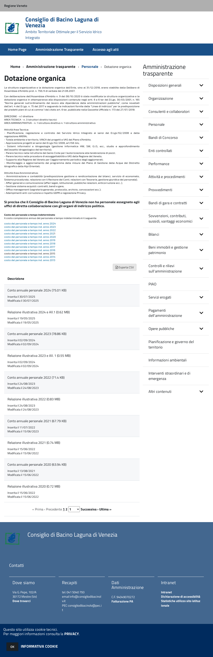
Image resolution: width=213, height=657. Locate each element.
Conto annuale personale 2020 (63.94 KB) (36, 464)
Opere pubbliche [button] (161, 328)
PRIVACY (71, 634)
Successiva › (89, 509)
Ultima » (105, 509)
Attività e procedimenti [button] (167, 176)
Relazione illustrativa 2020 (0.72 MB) (33, 486)
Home (15, 66)
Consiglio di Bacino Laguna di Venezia (63, 28)
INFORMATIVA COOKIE (39, 646)
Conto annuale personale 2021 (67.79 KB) (36, 420)
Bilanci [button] (154, 234)
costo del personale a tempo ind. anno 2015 (29, 253)
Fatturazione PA (122, 601)
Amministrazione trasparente (51, 66)
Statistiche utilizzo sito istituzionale (180, 603)
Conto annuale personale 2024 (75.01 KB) (36, 290)
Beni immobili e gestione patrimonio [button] (168, 249)
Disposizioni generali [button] (165, 85)
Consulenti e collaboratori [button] (169, 111)
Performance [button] (159, 164)
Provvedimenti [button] (160, 190)
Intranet (166, 592)
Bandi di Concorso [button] (163, 137)
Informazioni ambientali (168, 360)
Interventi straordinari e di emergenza (169, 375)
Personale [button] (157, 124)
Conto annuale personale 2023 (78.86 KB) (36, 333)
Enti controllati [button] (160, 150)
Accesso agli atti (106, 49)
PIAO (153, 284)
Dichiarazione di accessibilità (180, 596)
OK (12, 646)
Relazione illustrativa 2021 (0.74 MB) (33, 442)
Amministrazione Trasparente (60, 49)
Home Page (17, 49)
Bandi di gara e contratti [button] (168, 203)
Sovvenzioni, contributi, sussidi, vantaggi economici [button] (171, 218)
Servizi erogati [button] (160, 297)
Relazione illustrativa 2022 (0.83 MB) (33, 399)
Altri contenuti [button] (160, 391)
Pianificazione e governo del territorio (171, 344)
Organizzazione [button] (161, 98)
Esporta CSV (124, 267)
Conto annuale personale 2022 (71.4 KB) (35, 377)
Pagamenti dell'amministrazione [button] (165, 313)
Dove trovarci (21, 601)
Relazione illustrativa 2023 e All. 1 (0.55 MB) (39, 355)
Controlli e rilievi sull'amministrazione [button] (165, 268)
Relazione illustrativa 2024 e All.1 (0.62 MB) (38, 312)
